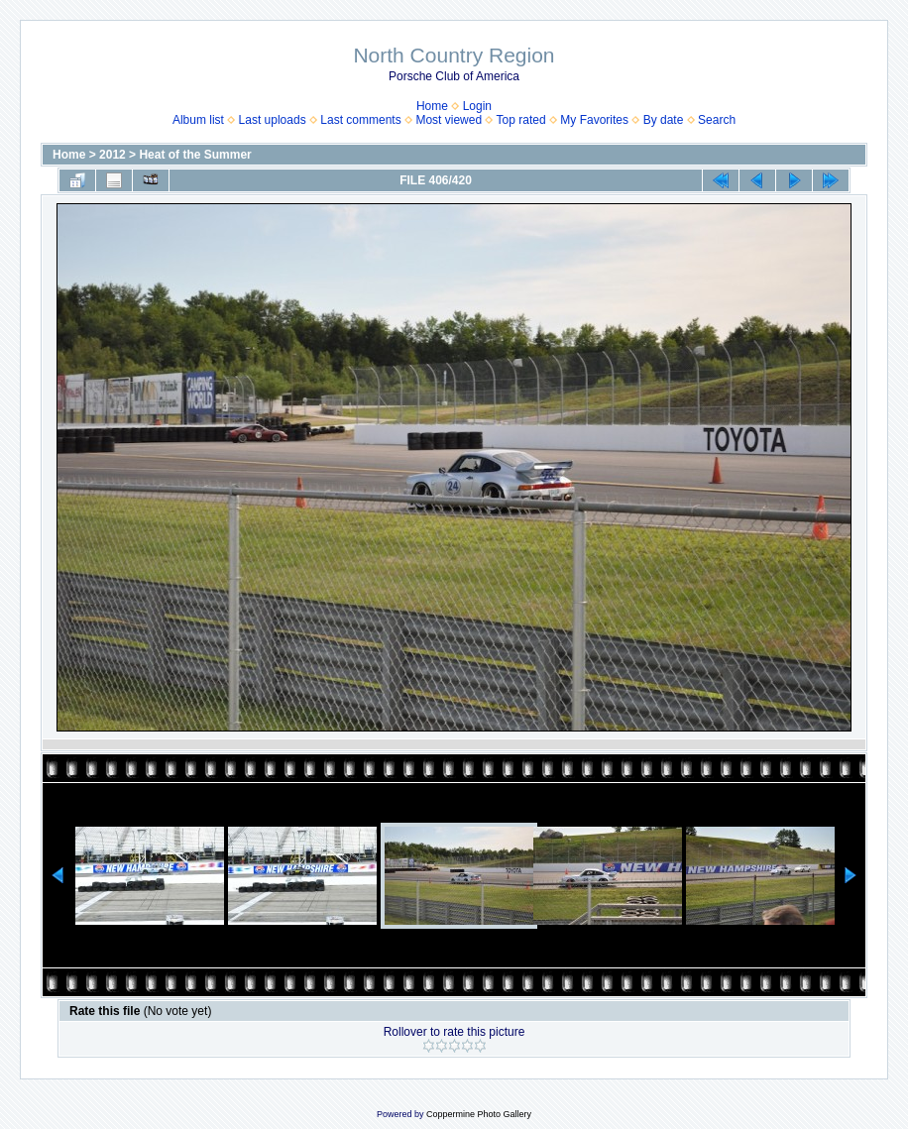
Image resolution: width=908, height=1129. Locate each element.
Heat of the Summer (195, 155)
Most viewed (448, 120)
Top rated (521, 120)
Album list (198, 120)
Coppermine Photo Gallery (478, 1114)
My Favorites (594, 120)
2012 (112, 155)
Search (717, 120)
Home (432, 106)
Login (477, 106)
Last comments (360, 120)
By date (663, 120)
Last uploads (272, 120)
